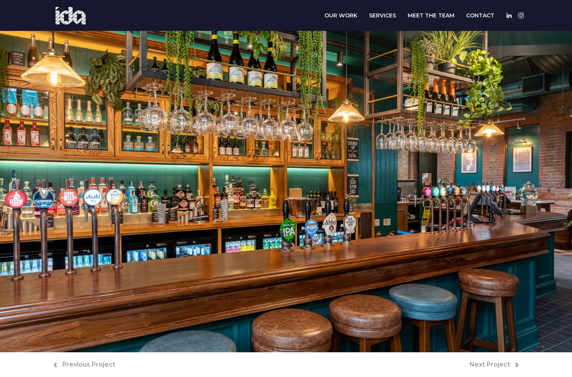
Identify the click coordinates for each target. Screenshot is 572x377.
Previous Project (84, 364)
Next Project (494, 364)
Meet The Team (431, 15)
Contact (480, 15)
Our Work (340, 15)
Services (382, 15)
